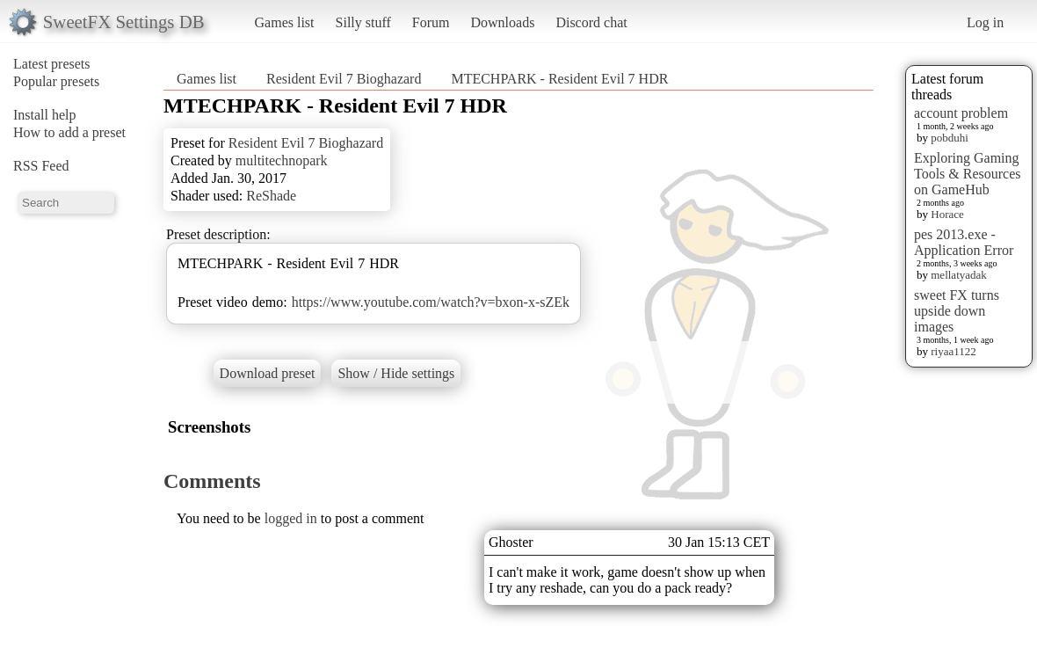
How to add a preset (69, 132)
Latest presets (52, 63)
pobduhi (949, 137)
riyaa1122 (953, 351)
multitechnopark (282, 160)
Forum (431, 22)
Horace (947, 214)
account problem (961, 113)
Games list (285, 22)
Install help (44, 114)
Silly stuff (363, 22)
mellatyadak (959, 274)
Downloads (502, 22)
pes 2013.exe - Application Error (963, 242)
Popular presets (56, 81)
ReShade (271, 195)
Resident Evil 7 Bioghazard (343, 78)
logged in (291, 518)
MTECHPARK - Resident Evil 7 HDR (559, 78)
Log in (985, 22)
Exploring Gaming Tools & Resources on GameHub (967, 173)
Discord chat (591, 22)
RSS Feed (41, 165)
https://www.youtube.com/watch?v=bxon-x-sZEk (430, 302)
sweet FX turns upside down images (956, 311)
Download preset (267, 373)
